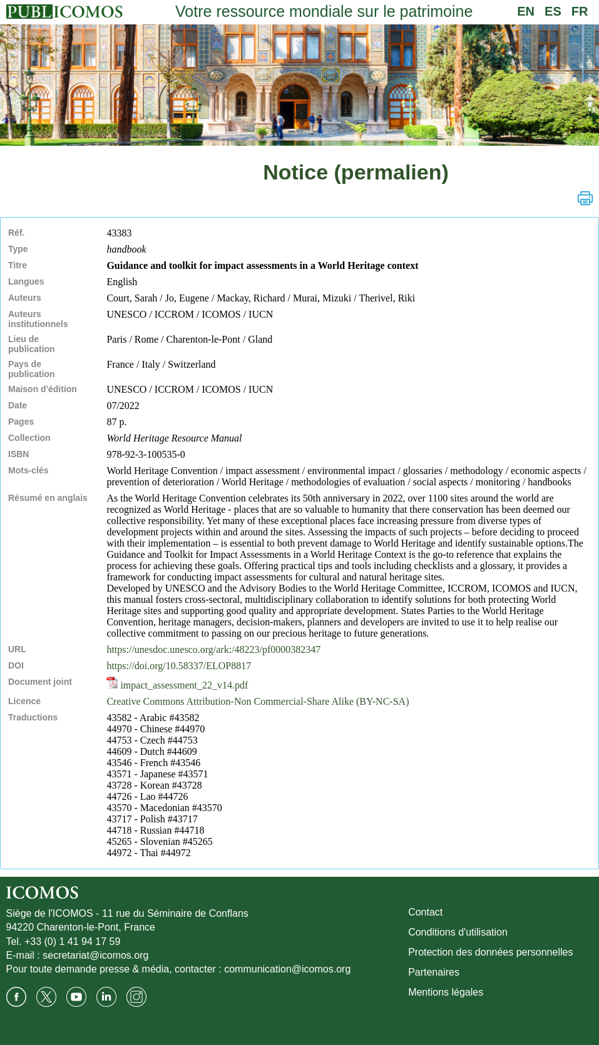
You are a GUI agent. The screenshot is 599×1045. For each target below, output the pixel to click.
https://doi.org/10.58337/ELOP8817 (178, 665)
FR (579, 11)
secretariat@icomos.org (95, 955)
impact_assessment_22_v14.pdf (177, 685)
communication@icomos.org (287, 969)
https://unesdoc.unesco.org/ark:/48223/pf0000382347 (213, 649)
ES (553, 11)
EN (526, 11)
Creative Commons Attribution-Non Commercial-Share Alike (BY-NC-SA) (257, 701)
